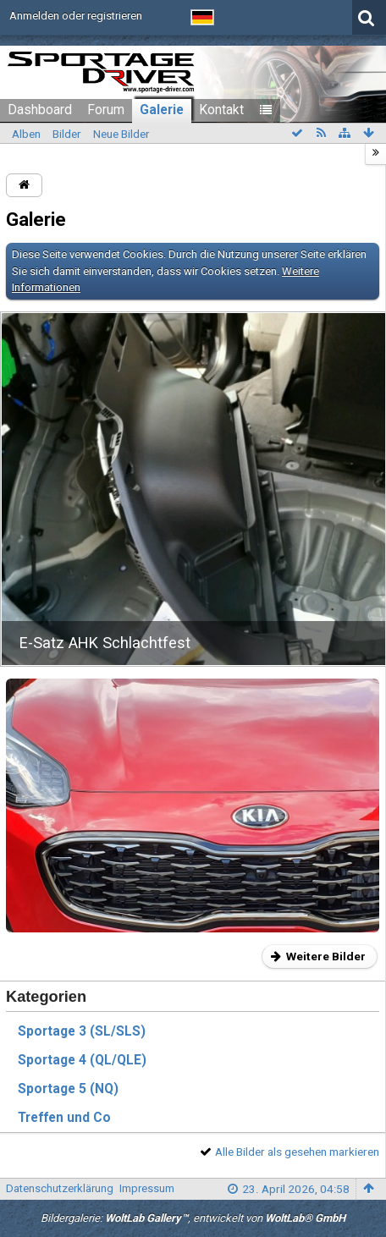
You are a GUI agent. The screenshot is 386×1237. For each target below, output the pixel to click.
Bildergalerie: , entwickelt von (193, 1218)
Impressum (146, 1188)
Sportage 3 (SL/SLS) (82, 1031)
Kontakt (221, 110)
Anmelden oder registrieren (75, 15)
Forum (105, 110)
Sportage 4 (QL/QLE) (82, 1060)
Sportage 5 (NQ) (68, 1089)
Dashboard (40, 110)
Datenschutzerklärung (59, 1188)
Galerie (162, 110)
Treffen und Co (64, 1117)
